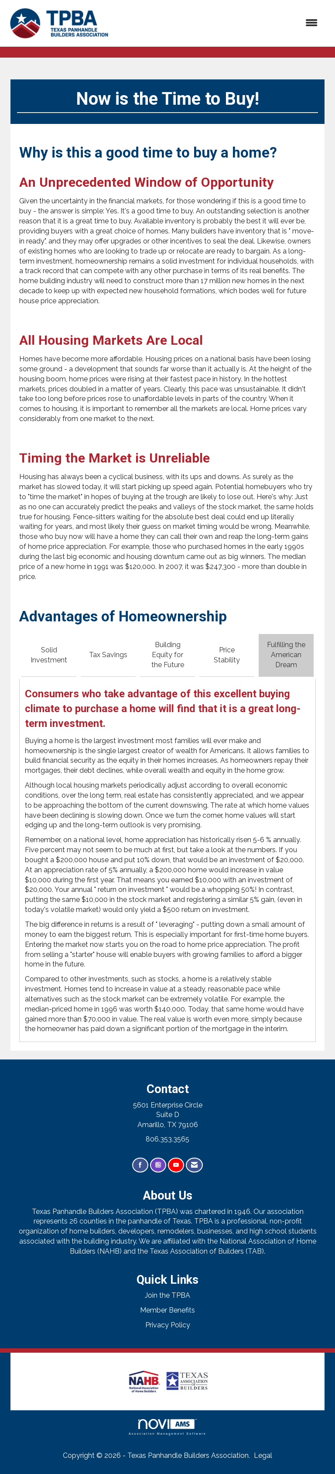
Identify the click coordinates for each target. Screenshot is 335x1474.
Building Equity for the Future (167, 655)
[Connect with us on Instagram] (158, 1165)
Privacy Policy (167, 1325)
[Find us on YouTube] (176, 1165)
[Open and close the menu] (219, 23)
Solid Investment (49, 655)
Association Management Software (167, 1427)
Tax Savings (108, 655)
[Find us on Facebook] (140, 1165)
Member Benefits (167, 1310)
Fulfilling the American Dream (286, 655)
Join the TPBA (167, 1295)
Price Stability (227, 655)
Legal (263, 1455)
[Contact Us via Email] (194, 1165)
